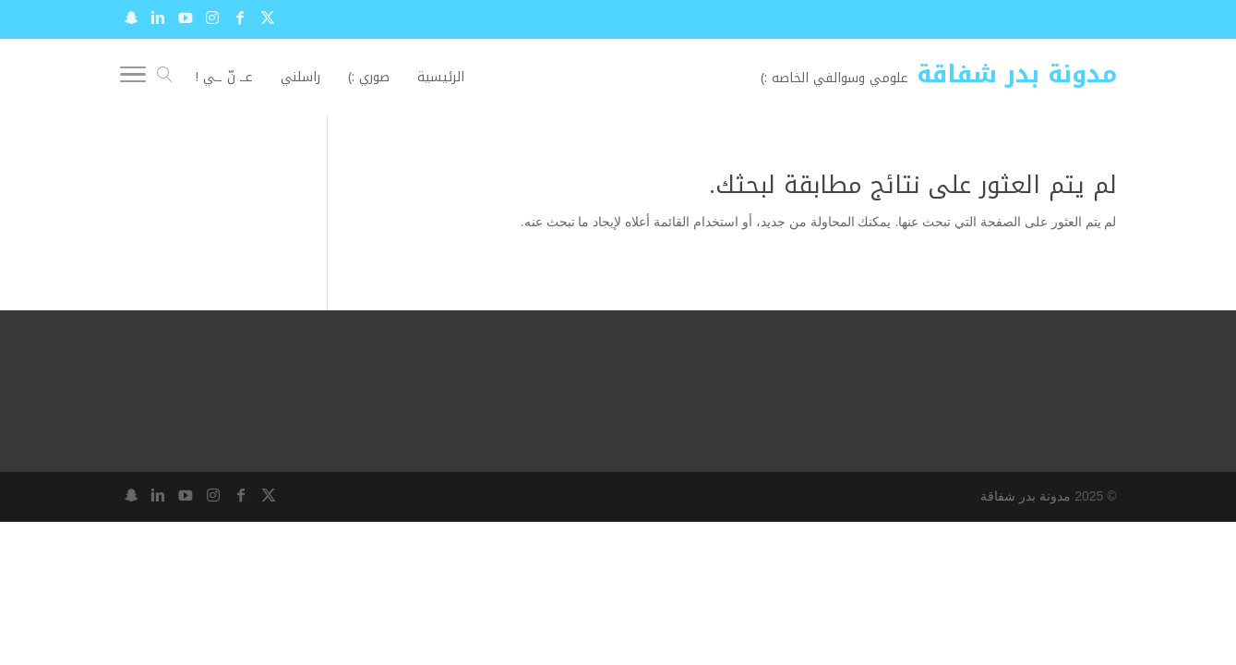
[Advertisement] (151, 215)
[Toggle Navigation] (133, 78)
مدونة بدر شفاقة (1025, 496)
